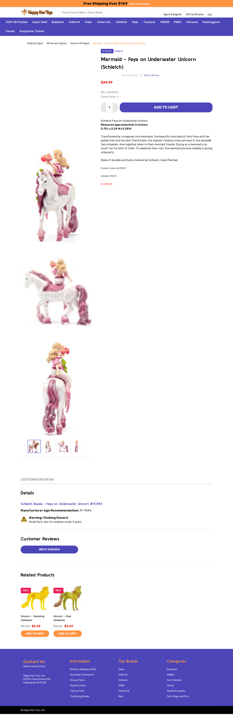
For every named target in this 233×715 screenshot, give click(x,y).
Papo (88, 23)
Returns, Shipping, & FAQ (83, 670)
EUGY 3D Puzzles (17, 23)
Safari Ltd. (104, 23)
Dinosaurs (172, 670)
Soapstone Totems (31, 32)
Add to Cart (166, 108)
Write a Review (151, 76)
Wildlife (170, 675)
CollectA (74, 23)
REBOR (165, 23)
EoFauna (192, 23)
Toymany (149, 23)
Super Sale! (39, 23)
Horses (170, 686)
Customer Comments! (82, 675)
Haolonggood (211, 23)
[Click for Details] (139, 4)
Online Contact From (34, 667)
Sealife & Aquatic (176, 692)
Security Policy (78, 686)
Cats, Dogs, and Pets (178, 697)
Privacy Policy (77, 681)
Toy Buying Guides (79, 697)
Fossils (10, 32)
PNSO (177, 23)
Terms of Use (77, 692)
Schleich (121, 23)
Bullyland (58, 23)
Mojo (135, 23)
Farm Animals (174, 681)
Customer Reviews (37, 480)
